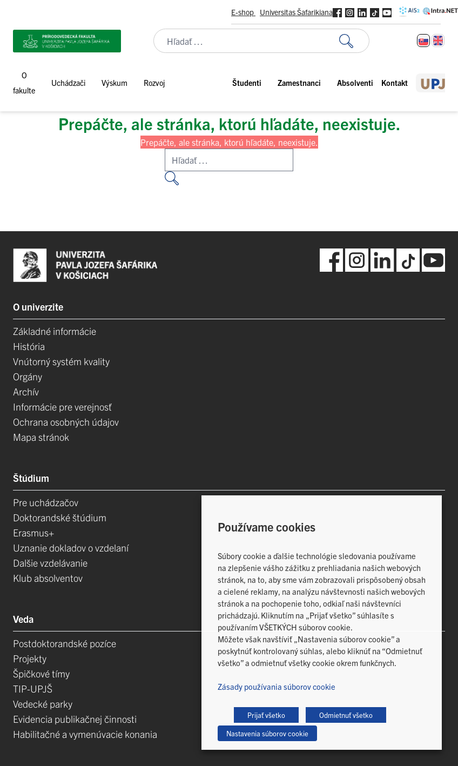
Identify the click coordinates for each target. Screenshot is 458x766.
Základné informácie (54, 331)
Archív (26, 391)
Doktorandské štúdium (59, 517)
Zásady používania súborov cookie (276, 686)
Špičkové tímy (41, 673)
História (29, 346)
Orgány (27, 376)
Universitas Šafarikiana (296, 12)
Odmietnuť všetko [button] (346, 715)
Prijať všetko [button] (266, 715)
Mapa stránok (41, 437)
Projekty (29, 658)
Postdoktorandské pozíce (64, 643)
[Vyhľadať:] (354, 41)
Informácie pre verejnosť (62, 406)
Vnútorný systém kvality (61, 361)
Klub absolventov (48, 578)
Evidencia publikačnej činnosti (75, 719)
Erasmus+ (33, 532)
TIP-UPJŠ (32, 688)
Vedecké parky (42, 703)
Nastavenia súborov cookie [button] (267, 733)
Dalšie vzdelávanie (50, 562)
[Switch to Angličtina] (438, 40)
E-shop (243, 12)
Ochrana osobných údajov (66, 421)
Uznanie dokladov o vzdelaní (71, 547)
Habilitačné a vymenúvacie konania (85, 734)
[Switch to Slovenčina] (423, 40)
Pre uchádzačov (45, 502)
